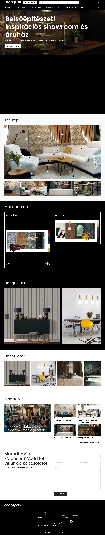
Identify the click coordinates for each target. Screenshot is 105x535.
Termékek (7, 7)
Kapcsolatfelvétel (13, 46)
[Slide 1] (8, 263)
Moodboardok (36, 7)
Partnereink (84, 7)
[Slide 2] (9, 263)
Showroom (49, 7)
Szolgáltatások (20, 7)
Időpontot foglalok (30, 2)
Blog (59, 7)
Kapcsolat (96, 7)
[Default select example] (89, 456)
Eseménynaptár (71, 7)
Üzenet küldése (60, 494)
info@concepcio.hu (24, 467)
